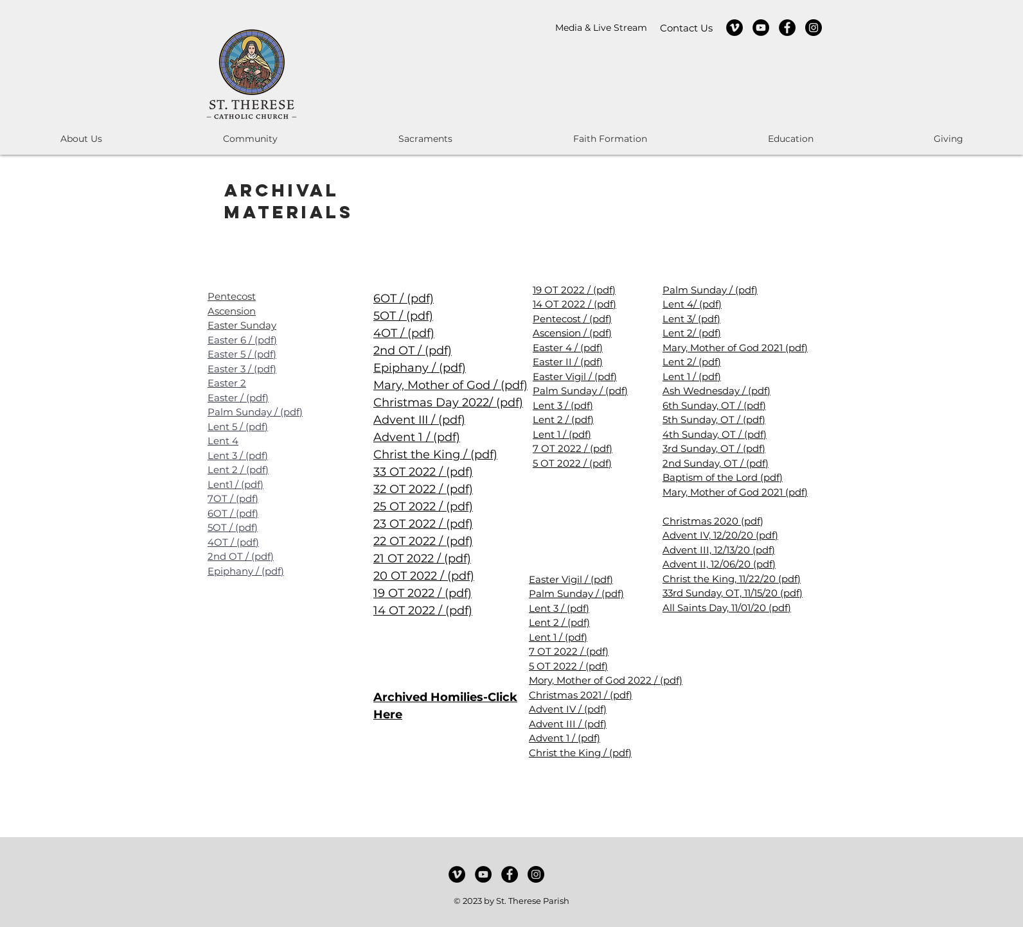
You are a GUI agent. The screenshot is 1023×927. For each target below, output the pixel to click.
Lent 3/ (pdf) (691, 319)
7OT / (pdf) (233, 498)
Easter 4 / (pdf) (568, 348)
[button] (81, 139)
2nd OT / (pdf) (241, 556)
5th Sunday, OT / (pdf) (714, 419)
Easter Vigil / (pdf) (575, 376)
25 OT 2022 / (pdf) (423, 506)
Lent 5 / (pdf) (238, 426)
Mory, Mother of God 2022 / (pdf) (605, 680)
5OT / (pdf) (233, 527)
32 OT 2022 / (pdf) (423, 489)
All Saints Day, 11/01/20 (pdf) (727, 608)
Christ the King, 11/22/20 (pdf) (732, 579)
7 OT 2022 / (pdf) (572, 448)
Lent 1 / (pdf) (562, 434)
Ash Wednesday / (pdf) (716, 391)
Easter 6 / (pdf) (242, 340)
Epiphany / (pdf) (246, 571)
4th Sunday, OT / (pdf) (715, 434)
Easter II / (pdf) (568, 362)
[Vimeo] (734, 27)
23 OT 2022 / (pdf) (423, 524)
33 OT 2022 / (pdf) (423, 472)
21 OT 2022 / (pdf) (422, 558)
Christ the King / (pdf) (435, 454)
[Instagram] (813, 27)
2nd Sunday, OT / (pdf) (716, 463)
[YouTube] (760, 27)
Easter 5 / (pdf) (242, 354)
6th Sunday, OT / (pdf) (714, 405)
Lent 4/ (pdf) (692, 304)
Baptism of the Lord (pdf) (723, 477)
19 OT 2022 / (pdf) (422, 593)
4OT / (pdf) (233, 542)
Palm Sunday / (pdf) (255, 412)
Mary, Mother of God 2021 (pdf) (735, 348)
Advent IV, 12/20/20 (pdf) (720, 535)
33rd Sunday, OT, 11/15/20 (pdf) (733, 593)
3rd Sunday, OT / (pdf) (714, 448)
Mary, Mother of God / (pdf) (450, 385)
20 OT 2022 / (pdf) (423, 576)
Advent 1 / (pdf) (416, 437)
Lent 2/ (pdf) (692, 333)
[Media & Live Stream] (601, 28)
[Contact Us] (686, 28)
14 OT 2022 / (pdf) (422, 610)
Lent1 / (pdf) (235, 484)
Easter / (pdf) (238, 398)
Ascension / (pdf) (572, 333)
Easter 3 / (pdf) (242, 369)
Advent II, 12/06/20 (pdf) (719, 564)
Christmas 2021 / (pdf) (580, 695)
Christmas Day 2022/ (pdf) (448, 402)
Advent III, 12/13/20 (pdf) (719, 550)
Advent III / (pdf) (419, 420)
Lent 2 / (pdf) (238, 470)
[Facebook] (787, 27)
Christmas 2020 (702, 521)
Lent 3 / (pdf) (238, 455)
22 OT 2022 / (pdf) (423, 541)
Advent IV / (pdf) (568, 709)
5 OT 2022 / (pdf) (572, 463)
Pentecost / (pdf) (572, 319)
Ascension (232, 311)
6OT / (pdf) (233, 513)
